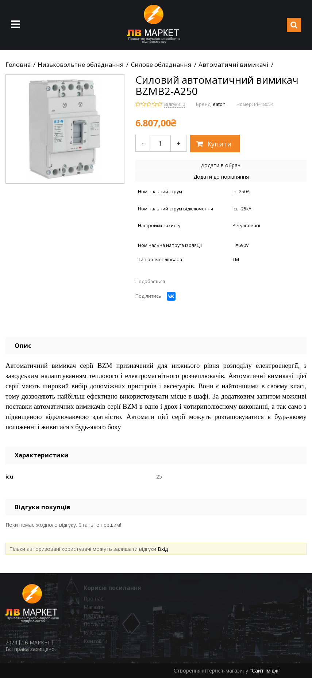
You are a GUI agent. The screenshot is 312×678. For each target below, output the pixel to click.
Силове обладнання (161, 65)
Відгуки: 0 (174, 104)
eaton (219, 104)
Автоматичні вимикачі (234, 65)
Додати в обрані (221, 165)
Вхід (163, 548)
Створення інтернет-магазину (211, 670)
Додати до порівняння (221, 176)
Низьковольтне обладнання (81, 65)
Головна (18, 65)
